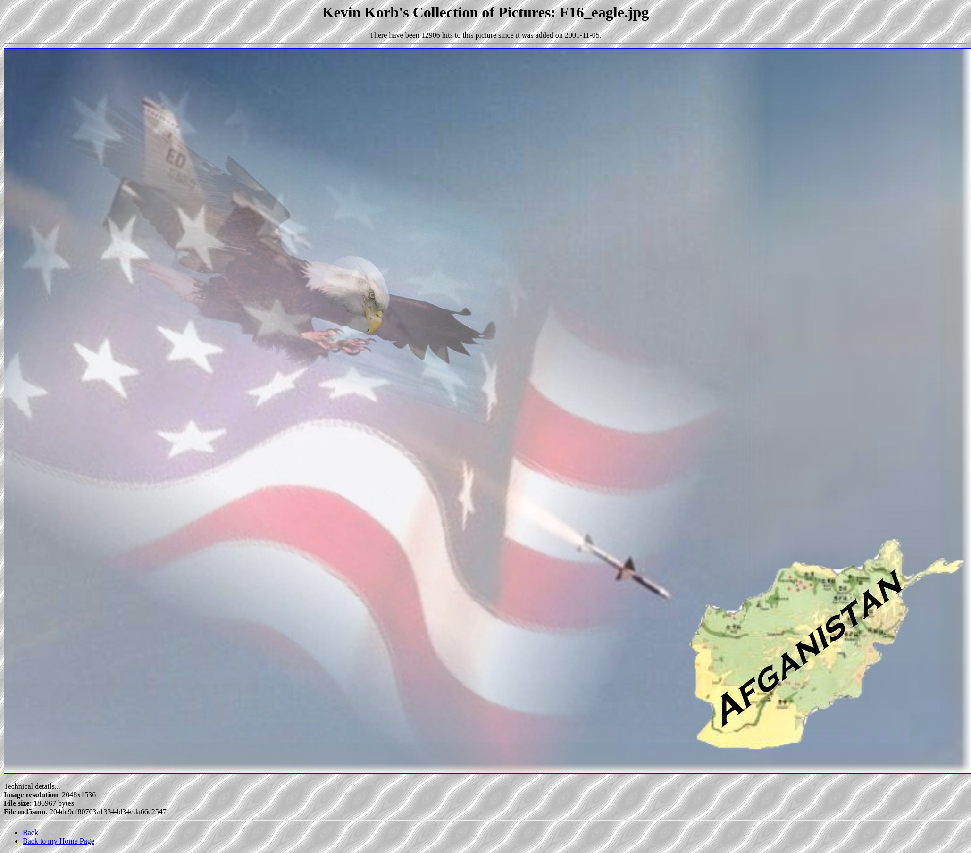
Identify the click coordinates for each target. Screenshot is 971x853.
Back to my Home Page (58, 841)
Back (30, 832)
